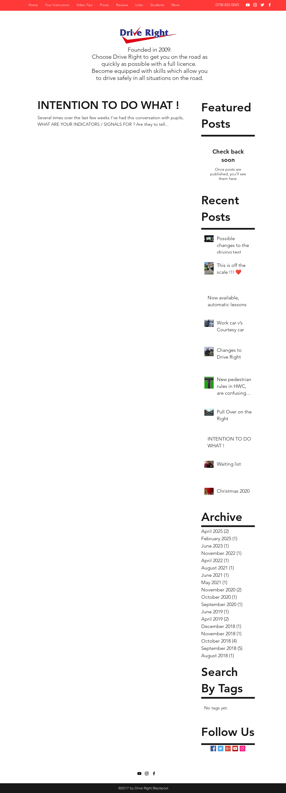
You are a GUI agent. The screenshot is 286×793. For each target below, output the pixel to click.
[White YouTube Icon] (247, 4)
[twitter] (262, 4)
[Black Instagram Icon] (146, 773)
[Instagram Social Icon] (242, 748)
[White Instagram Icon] (255, 4)
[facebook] (269, 4)
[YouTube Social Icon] (235, 748)
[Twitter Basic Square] (220, 748)
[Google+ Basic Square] (228, 748)
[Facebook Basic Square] (213, 748)
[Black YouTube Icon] (139, 773)
